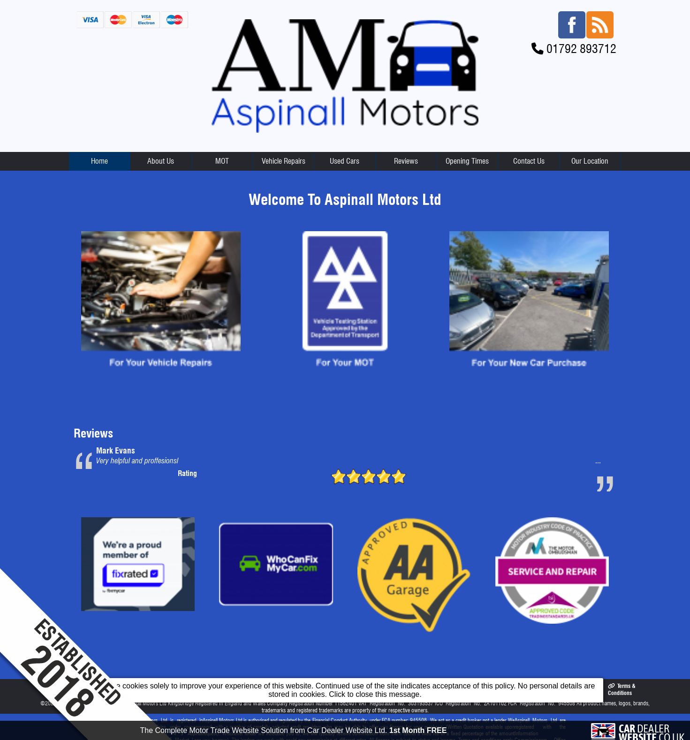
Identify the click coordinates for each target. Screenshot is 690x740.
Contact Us (529, 161)
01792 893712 (581, 48)
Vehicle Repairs (283, 161)
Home (99, 161)
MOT (222, 161)
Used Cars (344, 161)
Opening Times (467, 161)
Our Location (589, 161)
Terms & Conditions (621, 689)
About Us (160, 161)
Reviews (406, 161)
